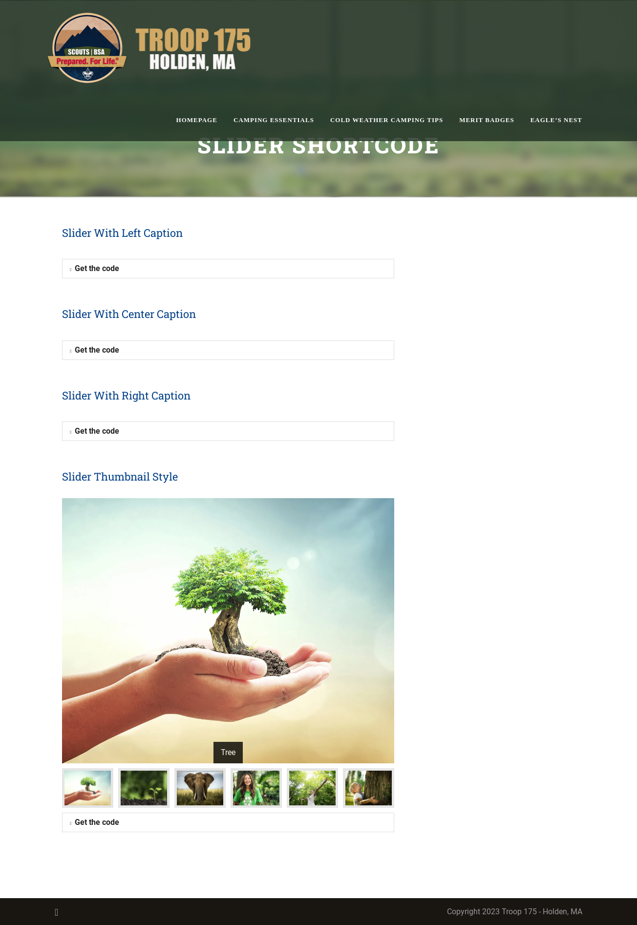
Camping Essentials (274, 120)
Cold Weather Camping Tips (386, 120)
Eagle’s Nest (556, 120)
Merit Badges (486, 120)
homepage (196, 120)
